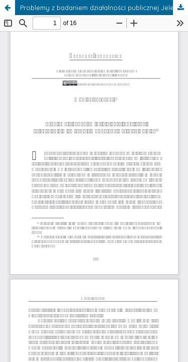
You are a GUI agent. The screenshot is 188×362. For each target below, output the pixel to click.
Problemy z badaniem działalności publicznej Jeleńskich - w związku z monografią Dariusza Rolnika (104, 8)
